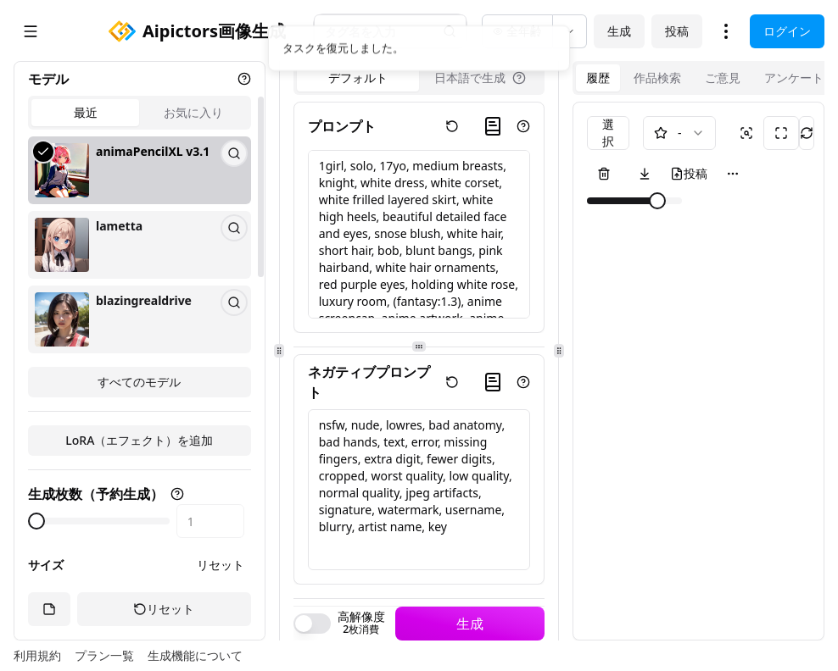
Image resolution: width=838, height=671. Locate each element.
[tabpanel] (139, 266)
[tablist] (139, 113)
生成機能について (195, 655)
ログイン (787, 31)
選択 (608, 132)
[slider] (36, 521)
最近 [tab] (86, 112)
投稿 (677, 31)
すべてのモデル (139, 382)
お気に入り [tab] (193, 112)
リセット (220, 565)
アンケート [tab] (794, 77)
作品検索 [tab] (657, 77)
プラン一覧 (104, 655)
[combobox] (679, 133)
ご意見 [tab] (722, 77)
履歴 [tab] (598, 77)
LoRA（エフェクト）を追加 (139, 440)
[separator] (279, 350)
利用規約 (37, 655)
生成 (619, 31)
